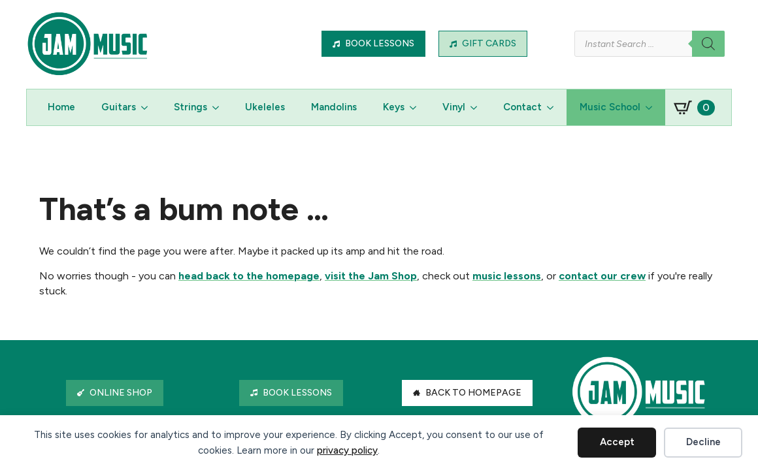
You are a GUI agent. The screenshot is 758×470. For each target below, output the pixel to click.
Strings (190, 107)
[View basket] (694, 107)
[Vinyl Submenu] (477, 107)
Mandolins (334, 107)
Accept (617, 442)
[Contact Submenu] (554, 107)
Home (61, 107)
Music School (610, 107)
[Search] (708, 44)
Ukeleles (265, 107)
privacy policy (347, 450)
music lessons (506, 276)
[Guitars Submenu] (148, 107)
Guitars (118, 107)
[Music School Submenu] (652, 107)
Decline (703, 442)
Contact (522, 107)
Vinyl (453, 107)
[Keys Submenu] (416, 107)
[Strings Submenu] (219, 107)
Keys (393, 107)
